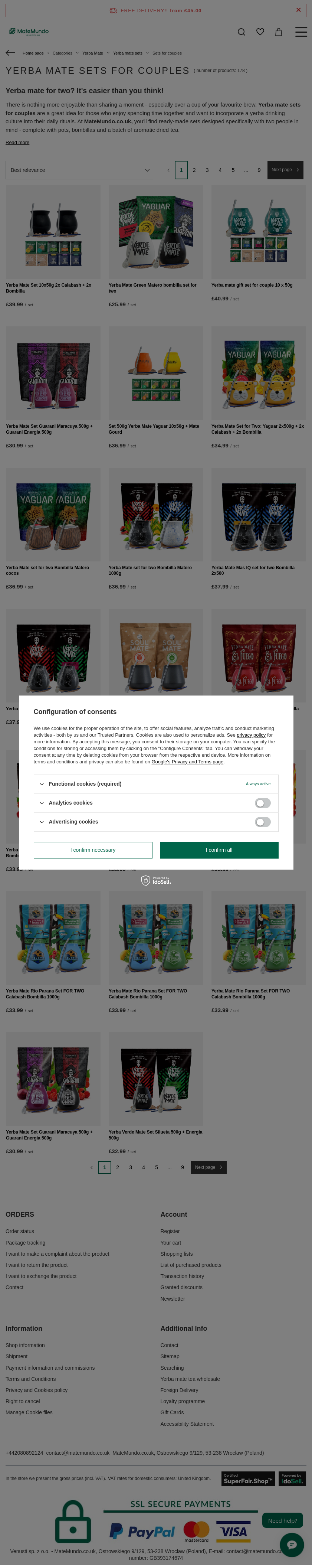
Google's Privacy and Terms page (187, 761)
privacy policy (251, 735)
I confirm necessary (92, 850)
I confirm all (219, 850)
